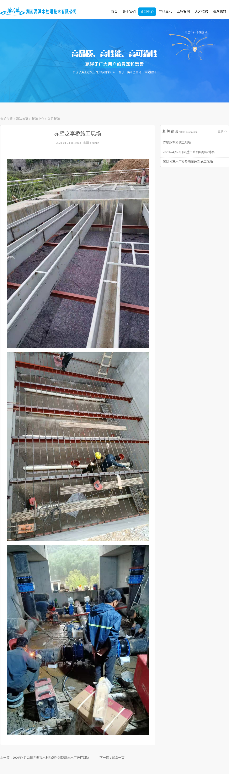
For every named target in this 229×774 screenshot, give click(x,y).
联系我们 (219, 11)
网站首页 (22, 119)
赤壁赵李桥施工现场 (177, 142)
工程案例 (183, 11)
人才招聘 (201, 11)
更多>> (222, 131)
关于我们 (129, 11)
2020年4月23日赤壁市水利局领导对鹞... (190, 152)
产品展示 (165, 11)
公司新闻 (53, 119)
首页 (114, 11)
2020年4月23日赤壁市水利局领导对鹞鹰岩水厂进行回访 (51, 757)
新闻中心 (147, 11)
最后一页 (118, 757)
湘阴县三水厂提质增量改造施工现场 (188, 161)
